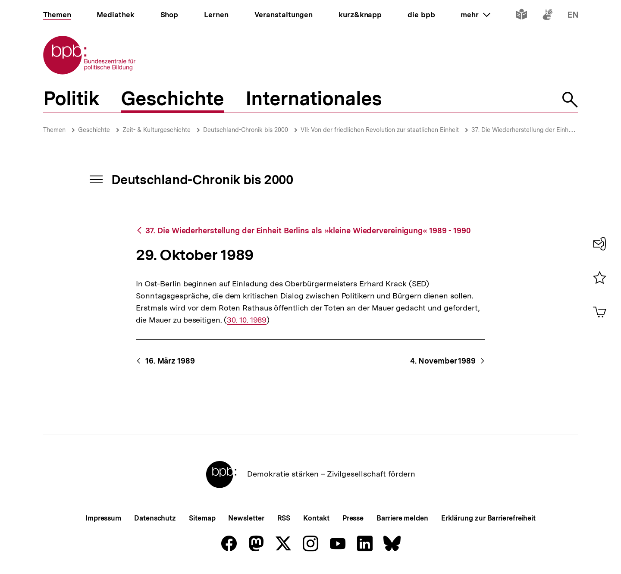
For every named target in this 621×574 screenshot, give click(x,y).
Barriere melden (402, 518)
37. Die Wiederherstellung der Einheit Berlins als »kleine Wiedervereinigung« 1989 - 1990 (307, 230)
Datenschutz (155, 518)
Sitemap (202, 518)
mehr (475, 14)
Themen (54, 129)
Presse (353, 518)
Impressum (103, 518)
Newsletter (246, 518)
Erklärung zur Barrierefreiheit (488, 518)
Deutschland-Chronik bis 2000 (245, 129)
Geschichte (94, 129)
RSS (284, 518)
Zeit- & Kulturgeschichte (156, 129)
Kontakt (316, 518)
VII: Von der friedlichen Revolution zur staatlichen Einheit (380, 129)
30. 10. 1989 (247, 320)
